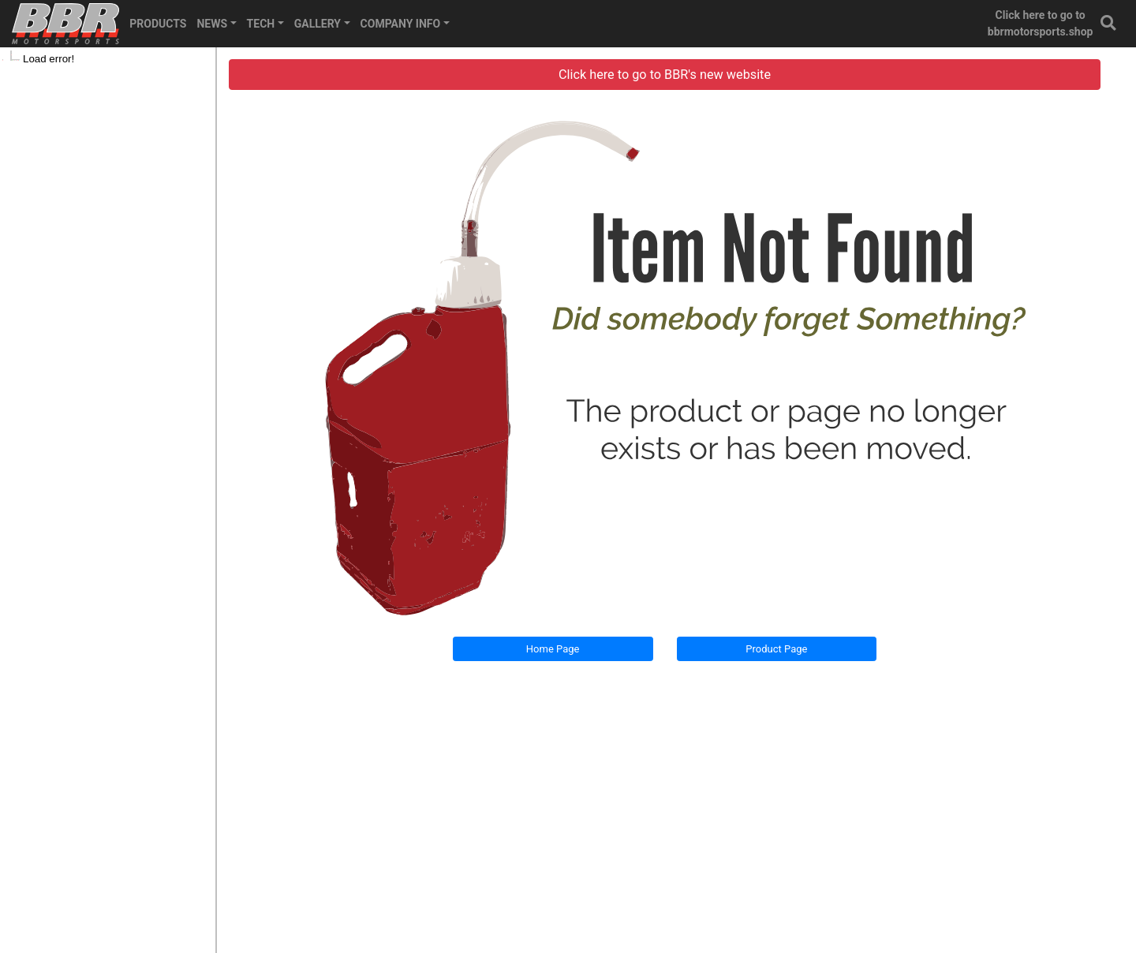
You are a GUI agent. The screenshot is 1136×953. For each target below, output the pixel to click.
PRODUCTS (157, 23)
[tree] (107, 58)
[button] (1109, 23)
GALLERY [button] (317, 23)
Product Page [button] (776, 649)
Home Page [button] (553, 649)
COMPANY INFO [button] (401, 23)
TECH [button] (261, 23)
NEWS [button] (211, 23)
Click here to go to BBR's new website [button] (665, 74)
